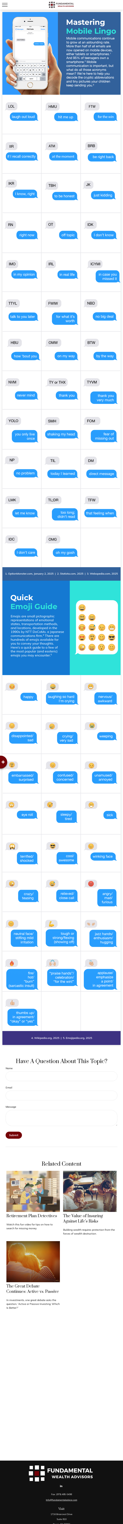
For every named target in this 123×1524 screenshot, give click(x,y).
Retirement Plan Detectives (31, 1216)
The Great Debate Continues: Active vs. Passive (32, 1289)
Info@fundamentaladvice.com (61, 1499)
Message (11, 1106)
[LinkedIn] (61, 1486)
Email (9, 1087)
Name (9, 1068)
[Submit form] (14, 1135)
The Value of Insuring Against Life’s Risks (83, 1218)
